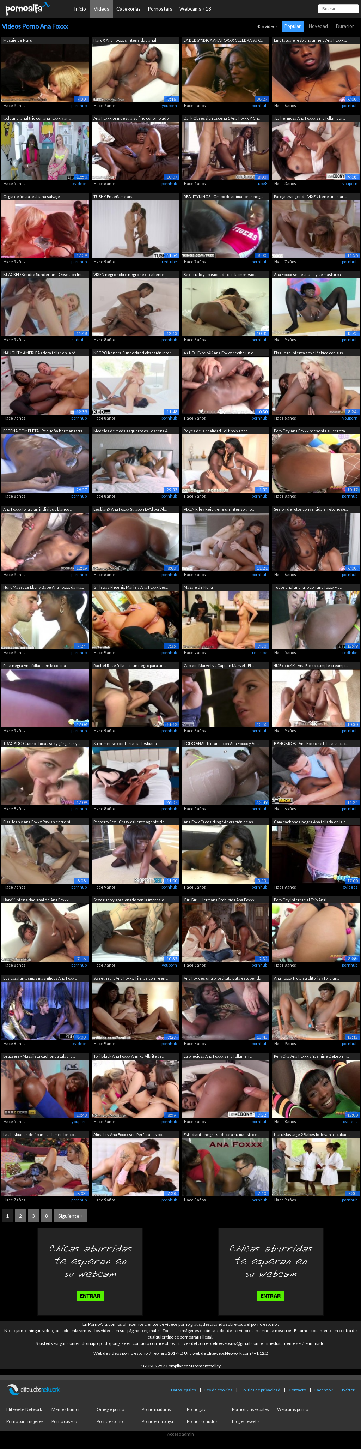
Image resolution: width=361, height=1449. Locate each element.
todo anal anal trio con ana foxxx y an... (37, 118)
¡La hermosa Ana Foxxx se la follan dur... (309, 118)
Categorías (128, 9)
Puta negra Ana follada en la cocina (34, 665)
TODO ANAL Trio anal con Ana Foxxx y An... (221, 743)
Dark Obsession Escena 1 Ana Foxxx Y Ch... (222, 118)
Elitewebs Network (24, 1409)
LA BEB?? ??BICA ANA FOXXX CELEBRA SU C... (223, 40)
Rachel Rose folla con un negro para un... (129, 665)
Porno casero (64, 1421)
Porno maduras (156, 1409)
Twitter (348, 1390)
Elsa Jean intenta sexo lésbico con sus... (309, 352)
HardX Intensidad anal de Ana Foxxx (36, 899)
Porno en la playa (157, 1421)
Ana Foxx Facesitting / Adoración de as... (219, 821)
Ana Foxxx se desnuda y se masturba (307, 274)
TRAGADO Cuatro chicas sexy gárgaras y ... (41, 743)
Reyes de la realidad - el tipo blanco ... (217, 430)
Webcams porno (292, 1409)
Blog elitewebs (245, 1421)
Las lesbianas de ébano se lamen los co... (39, 1134)
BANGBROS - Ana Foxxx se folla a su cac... (311, 743)
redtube (169, 261)
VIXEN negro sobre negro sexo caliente (128, 274)
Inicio (80, 9)
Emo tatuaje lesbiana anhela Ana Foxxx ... (310, 40)
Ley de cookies (218, 1390)
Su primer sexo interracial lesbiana (125, 743)
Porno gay (196, 1409)
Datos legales (183, 1390)
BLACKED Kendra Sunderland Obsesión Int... (43, 274)
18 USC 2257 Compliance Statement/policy (181, 1366)
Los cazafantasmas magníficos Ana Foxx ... (40, 978)
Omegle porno (110, 1409)
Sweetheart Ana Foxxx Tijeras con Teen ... (130, 978)
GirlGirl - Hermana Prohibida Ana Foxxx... (220, 899)
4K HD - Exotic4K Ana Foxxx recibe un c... (219, 352)
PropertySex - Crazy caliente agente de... (130, 821)
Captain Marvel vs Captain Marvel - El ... (219, 665)
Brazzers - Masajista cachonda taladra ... (39, 1056)
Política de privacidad (260, 1390)
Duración (345, 26)
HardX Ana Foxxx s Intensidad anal (124, 40)
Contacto (297, 1390)
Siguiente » (70, 1216)
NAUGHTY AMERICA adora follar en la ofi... (40, 352)
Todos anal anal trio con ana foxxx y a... (308, 587)
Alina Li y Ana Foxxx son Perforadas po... (128, 1134)
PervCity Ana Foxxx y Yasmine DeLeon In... (311, 1056)
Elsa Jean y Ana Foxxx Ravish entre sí (36, 821)
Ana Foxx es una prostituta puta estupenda (222, 978)
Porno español (110, 1421)
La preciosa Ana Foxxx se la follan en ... (218, 1056)
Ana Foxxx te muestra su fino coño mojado (131, 118)
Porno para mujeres (25, 1421)
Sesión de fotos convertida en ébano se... (311, 509)
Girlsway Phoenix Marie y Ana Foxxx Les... (130, 587)
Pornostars (160, 9)
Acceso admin (180, 1434)
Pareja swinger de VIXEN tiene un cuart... (310, 196)
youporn (169, 105)
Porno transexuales (250, 1409)
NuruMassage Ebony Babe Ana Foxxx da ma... (43, 587)
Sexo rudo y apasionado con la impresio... (220, 274)
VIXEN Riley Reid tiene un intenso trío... (219, 509)
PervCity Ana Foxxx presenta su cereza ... (311, 430)
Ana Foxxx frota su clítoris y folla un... (306, 978)
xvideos (79, 183)
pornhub (79, 105)
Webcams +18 (195, 9)
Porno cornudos (202, 1421)
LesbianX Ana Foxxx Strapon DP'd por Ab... (130, 509)
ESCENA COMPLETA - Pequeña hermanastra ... (44, 430)
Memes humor (65, 1409)
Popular (292, 26)
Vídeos (101, 9)
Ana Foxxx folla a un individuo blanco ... (37, 509)
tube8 (262, 183)
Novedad (318, 26)
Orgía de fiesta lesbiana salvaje (31, 196)
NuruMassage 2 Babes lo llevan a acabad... (312, 1134)
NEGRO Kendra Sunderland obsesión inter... (133, 352)
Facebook (323, 1390)
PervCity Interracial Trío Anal (300, 899)
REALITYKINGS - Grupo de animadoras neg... (223, 196)
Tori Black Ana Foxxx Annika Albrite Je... (128, 1056)
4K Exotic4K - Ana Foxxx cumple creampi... (311, 665)
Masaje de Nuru (17, 40)
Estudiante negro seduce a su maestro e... (221, 1134)
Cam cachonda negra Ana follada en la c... (311, 821)
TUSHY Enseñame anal (114, 196)
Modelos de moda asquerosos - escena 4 (130, 430)
